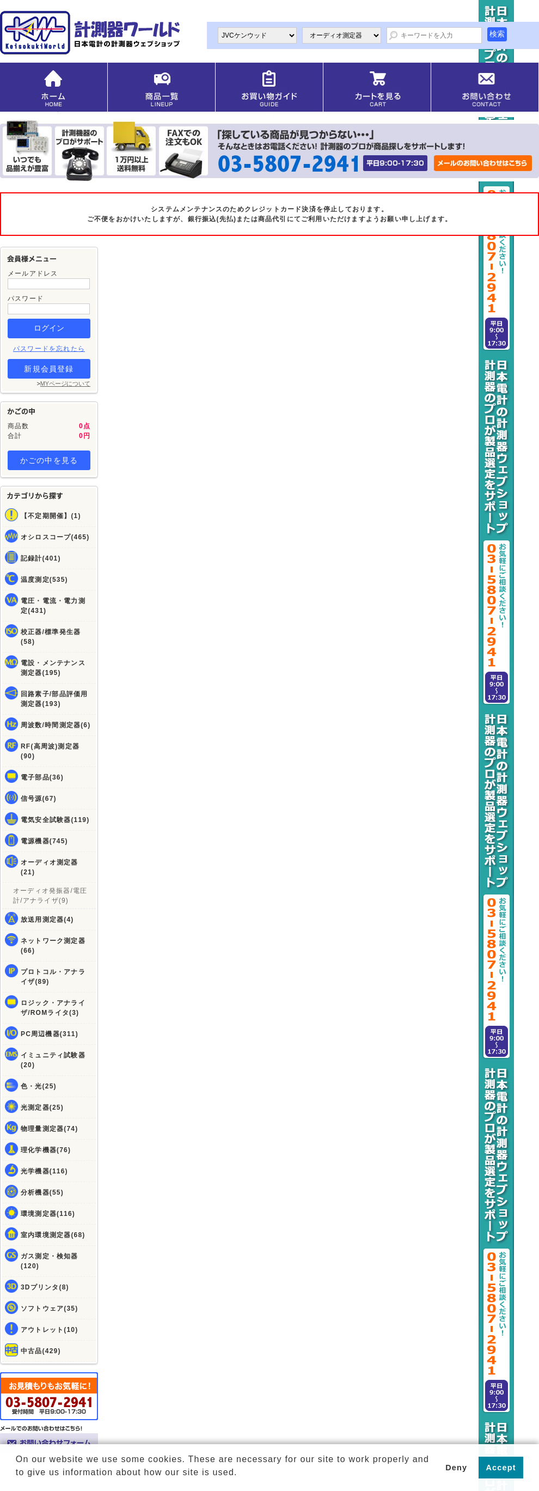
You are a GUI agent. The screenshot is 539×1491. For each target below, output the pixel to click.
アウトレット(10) (49, 1330)
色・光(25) (39, 1086)
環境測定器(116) (48, 1214)
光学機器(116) (44, 1171)
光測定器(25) (42, 1107)
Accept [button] (501, 1467)
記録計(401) (41, 558)
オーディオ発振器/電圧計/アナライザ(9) (50, 895)
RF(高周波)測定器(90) (50, 751)
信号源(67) (39, 798)
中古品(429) (41, 1351)
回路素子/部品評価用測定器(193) (54, 699)
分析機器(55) (42, 1192)
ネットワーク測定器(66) (53, 945)
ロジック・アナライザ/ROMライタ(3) (53, 1008)
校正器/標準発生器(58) (51, 637)
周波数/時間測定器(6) (55, 725)
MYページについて (65, 383)
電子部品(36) (42, 777)
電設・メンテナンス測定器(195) (53, 668)
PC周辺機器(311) (49, 1034)
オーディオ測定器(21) (49, 867)
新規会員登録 (49, 368)
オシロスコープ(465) (55, 537)
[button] (17, 1480)
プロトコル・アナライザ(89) (53, 976)
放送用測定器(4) (47, 919)
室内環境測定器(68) (53, 1235)
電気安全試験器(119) (55, 820)
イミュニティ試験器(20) (53, 1060)
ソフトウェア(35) (49, 1308)
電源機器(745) (44, 841)
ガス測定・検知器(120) (49, 1261)
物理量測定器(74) (49, 1129)
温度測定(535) (44, 579)
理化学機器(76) (46, 1150)
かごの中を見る (49, 460)
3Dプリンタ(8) (45, 1287)
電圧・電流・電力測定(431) (53, 605)
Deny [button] (456, 1467)
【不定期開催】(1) (51, 516)
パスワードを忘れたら (49, 348)
